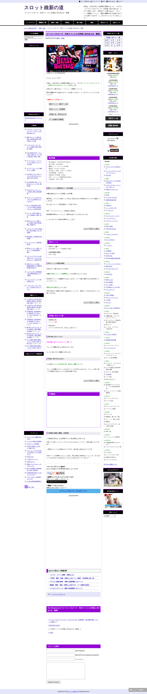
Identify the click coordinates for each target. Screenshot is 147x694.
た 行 (107, 43)
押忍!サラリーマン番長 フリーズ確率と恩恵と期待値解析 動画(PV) (34, 222)
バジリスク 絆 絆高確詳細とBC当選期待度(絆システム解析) (34, 273)
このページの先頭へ (138, 690)
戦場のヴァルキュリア (112, 189)
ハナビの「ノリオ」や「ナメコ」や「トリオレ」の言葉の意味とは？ (34, 131)
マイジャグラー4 (110, 348)
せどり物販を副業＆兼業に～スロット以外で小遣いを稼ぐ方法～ (34, 341)
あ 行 (107, 40)
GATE (107, 195)
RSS (103, 1)
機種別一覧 (42, 22)
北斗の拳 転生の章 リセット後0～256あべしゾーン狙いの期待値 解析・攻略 (34, 154)
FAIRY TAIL (109, 256)
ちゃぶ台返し (109, 284)
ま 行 (107, 45)
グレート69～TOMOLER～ (113, 308)
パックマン (109, 245)
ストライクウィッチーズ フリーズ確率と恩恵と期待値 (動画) (34, 146)
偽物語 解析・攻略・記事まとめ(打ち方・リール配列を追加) (69, 585)
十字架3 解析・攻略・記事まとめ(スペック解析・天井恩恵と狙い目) (72, 578)
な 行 (112, 43)
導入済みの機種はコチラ (110, 464)
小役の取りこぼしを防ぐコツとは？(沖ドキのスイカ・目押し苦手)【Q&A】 (34, 176)
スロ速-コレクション (32, 459)
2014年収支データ (113, 111)
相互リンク (116, 22)
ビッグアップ (109, 210)
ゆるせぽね (109, 274)
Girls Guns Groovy (111, 229)
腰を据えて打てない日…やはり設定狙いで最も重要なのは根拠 (34, 329)
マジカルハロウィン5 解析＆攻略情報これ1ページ (66, 588)
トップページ (30, 22)
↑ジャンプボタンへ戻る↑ (91, 229)
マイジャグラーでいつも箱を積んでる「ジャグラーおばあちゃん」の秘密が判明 (34, 258)
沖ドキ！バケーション (112, 297)
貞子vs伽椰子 (109, 282)
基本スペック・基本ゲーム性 (58, 104)
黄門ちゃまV (109, 280)
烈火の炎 (108, 175)
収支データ (104, 22)
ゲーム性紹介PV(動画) (56, 119)
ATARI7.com (30, 457)
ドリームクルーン (111, 218)
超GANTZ (108, 205)
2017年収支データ (113, 86)
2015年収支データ (113, 103)
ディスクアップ (110, 289)
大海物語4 (109, 251)
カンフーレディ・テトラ (112, 216)
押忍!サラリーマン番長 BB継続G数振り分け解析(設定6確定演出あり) (34, 265)
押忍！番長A (109, 226)
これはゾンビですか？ (112, 234)
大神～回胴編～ (110, 295)
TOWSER (108, 374)
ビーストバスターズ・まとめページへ (73, 491)
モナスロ (108, 302)
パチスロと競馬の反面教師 (34, 441)
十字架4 (108, 300)
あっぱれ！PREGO (111, 334)
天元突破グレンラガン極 (112, 287)
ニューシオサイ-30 (111, 208)
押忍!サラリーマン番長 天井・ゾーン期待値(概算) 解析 (34, 250)
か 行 (112, 40)
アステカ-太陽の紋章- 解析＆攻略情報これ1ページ (66, 581)
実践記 (67, 22)
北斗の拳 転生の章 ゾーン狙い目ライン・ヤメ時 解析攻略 (34, 184)
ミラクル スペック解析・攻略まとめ (62, 575)
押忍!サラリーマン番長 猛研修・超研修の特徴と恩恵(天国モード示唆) (34, 139)
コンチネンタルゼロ (111, 197)
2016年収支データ (113, 94)
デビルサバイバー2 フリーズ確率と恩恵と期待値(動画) (34, 191)
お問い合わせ (111, 1)
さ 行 (118, 40)
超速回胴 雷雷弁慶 (111, 340)
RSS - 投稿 (29, 487)
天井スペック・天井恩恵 (57, 109)
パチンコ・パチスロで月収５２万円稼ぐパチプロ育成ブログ (34, 452)
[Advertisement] (73, 139)
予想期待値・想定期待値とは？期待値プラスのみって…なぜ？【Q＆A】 (34, 313)
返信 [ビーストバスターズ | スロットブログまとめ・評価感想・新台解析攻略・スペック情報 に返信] (51, 632)
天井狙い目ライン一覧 (113, 37)
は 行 (118, 43)
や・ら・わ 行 (115, 45)
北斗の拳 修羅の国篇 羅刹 (113, 258)
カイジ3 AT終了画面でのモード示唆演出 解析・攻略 (34, 215)
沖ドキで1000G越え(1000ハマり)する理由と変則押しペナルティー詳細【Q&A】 (34, 207)
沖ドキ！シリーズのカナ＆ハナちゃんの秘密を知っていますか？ (34, 199)
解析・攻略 (54, 22)
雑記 (92, 22)
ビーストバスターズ (58, 594)
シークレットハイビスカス (113, 264)
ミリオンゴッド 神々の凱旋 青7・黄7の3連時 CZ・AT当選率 (35, 230)
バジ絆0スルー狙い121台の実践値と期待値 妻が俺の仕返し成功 (34, 301)
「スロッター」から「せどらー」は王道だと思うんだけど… (34, 287)
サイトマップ (96, 1)
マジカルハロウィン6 (112, 268)
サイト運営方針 (85, 1)
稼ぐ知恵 (79, 22)
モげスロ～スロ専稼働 (33, 444)
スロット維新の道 (44, 7)
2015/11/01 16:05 (54, 625)
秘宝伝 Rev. (109, 266)
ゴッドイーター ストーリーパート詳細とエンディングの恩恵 (34, 162)
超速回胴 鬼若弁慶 (111, 200)
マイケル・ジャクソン (112, 221)
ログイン (120, 1)
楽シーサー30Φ (110, 253)
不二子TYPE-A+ (110, 240)
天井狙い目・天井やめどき (57, 114)
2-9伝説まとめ (31, 461)
